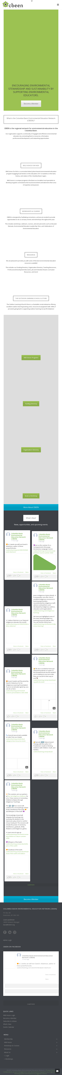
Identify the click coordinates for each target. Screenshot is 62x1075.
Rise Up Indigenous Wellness (17, 796)
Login (6, 1056)
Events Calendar (8, 1027)
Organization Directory (31, 450)
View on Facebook (18, 572)
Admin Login (7, 940)
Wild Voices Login (9, 1015)
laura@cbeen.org (9, 925)
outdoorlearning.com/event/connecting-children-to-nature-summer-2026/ (17, 836)
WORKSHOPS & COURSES (31, 211)
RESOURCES (31, 255)
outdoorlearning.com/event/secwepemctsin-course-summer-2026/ (44, 552)
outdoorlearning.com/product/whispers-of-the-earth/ (17, 845)
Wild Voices (8, 1042)
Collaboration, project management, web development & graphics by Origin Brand (30, 1072)
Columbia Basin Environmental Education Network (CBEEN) (18, 536)
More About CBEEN (31, 507)
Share (27, 572)
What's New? (31, 518)
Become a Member (31, 103)
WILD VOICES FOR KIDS (31, 165)
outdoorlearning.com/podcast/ (43, 752)
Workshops (8, 1059)
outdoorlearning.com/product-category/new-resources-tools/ (16, 740)
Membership (8, 1039)
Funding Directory (31, 404)
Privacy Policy (50, 1070)
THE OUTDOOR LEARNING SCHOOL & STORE (31, 298)
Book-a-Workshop (31, 496)
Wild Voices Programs (31, 358)
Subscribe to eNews (10, 1021)
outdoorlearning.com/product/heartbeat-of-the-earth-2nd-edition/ (17, 852)
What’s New (7, 1024)
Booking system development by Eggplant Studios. (31, 1073)
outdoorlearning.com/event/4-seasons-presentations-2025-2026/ (17, 692)
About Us (7, 1052)
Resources (7, 1049)
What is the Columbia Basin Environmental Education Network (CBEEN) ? (31, 119)
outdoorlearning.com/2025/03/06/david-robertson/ (34, 968)
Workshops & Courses (11, 1046)
